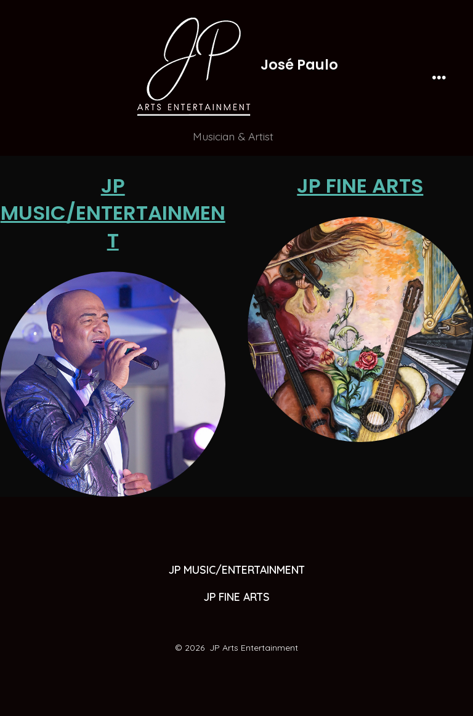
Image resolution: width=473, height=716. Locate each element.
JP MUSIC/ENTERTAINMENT (113, 213)
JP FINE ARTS (360, 185)
